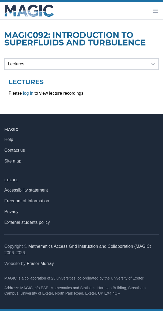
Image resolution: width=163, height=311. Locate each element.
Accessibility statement (26, 190)
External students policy (27, 222)
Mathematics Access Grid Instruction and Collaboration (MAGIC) (89, 246)
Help (8, 139)
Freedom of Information (26, 201)
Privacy (11, 211)
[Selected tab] (81, 64)
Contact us (14, 150)
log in (28, 93)
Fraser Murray (40, 263)
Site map (12, 161)
